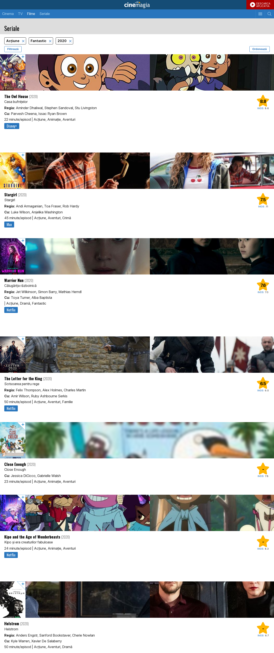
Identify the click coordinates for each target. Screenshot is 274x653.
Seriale (44, 14)
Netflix (11, 310)
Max (9, 224)
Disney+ (12, 126)
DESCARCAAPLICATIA (263, 5)
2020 (62, 41)
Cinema (8, 14)
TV (20, 14)
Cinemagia (137, 4)
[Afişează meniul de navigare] (260, 13)
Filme (31, 14)
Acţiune (13, 41)
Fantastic (39, 41)
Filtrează (13, 49)
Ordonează (259, 49)
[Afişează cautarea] (269, 13)
